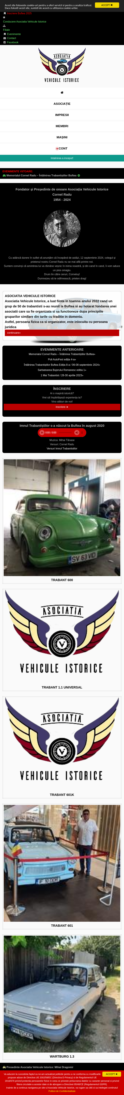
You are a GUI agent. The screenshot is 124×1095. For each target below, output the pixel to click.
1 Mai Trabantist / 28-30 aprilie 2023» (62, 375)
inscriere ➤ (62, 407)
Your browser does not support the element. (62, 432)
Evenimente (12, 34)
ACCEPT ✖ (107, 5)
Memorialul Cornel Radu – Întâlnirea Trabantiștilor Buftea (41, 175)
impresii (62, 115)
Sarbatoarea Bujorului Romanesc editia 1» (62, 370)
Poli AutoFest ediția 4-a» (62, 359)
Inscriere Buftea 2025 (17, 13)
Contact (9, 38)
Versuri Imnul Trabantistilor (62, 448)
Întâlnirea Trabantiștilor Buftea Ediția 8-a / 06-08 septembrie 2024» (62, 364)
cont (62, 148)
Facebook (10, 42)
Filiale (6, 30)
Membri (62, 126)
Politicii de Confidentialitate (61, 1091)
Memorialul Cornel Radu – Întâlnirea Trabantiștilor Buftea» (62, 354)
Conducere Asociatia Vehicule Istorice (24, 21)
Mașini (62, 137)
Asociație (62, 103)
